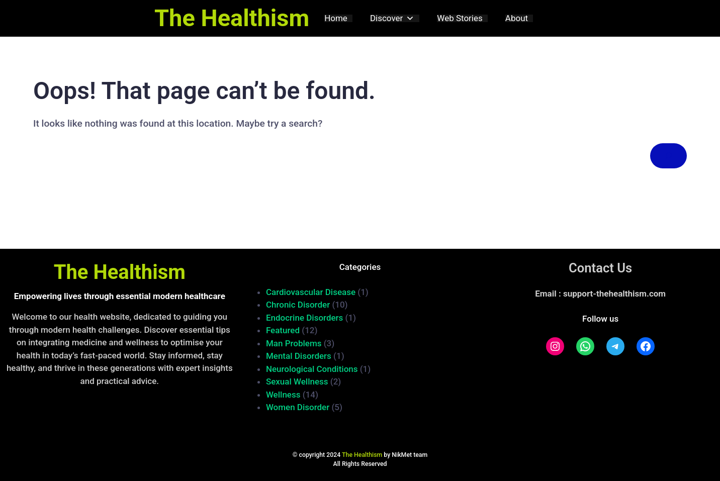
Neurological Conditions (312, 369)
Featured (283, 330)
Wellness (283, 395)
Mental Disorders (298, 356)
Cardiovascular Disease (310, 292)
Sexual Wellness (297, 381)
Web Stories (459, 18)
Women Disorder (297, 407)
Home (335, 18)
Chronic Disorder (298, 305)
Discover (392, 18)
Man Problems (294, 343)
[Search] (668, 156)
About (516, 18)
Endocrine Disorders (304, 318)
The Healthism (231, 18)
